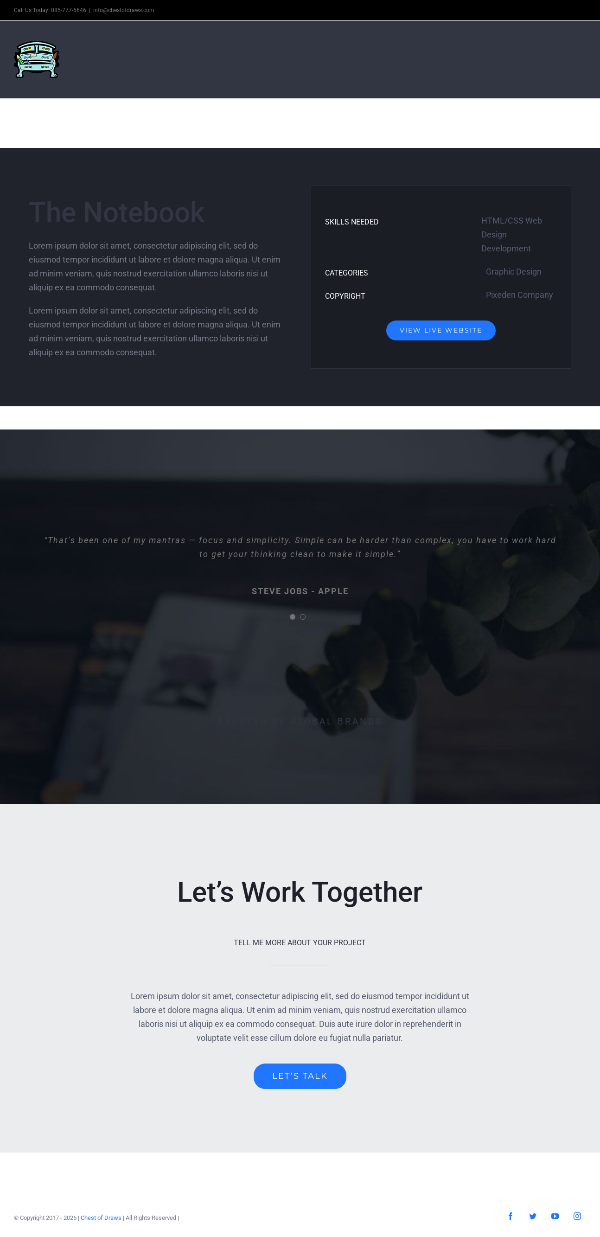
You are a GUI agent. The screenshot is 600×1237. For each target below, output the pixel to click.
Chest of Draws (101, 1217)
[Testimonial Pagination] (292, 617)
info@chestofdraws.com (123, 10)
